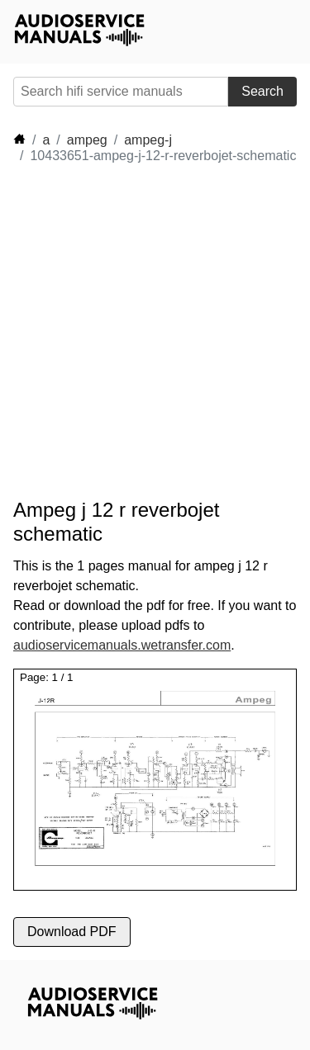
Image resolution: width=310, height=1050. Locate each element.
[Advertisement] (155, 331)
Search (262, 91)
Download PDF (72, 932)
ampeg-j (148, 140)
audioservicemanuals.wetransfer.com (122, 645)
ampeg (87, 140)
